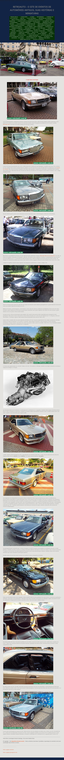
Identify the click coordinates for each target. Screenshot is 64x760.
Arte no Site (36, 29)
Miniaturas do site (25, 39)
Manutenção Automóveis (44, 25)
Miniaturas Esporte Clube (45, 23)
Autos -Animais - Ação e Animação (34, 26)
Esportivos (44, 32)
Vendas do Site (31, 25)
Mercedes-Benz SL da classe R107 (47, 255)
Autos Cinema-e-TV (31, 37)
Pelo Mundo (37, 22)
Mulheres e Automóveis (15, 26)
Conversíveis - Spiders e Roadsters (35, 30)
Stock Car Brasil (31, 18)
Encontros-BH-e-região (45, 18)
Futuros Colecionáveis (24, 29)
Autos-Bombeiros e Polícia (16, 36)
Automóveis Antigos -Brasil (34, 36)
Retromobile (40, 16)
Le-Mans (32, 16)
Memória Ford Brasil (44, 37)
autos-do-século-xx (46, 35)
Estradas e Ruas (48, 36)
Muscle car (35, 32)
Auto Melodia (41, 28)
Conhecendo (24, 16)
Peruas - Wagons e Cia (17, 30)
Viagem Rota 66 (49, 26)
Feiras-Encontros (33, 35)
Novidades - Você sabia (18, 37)
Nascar (22, 18)
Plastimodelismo (47, 29)
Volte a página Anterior (8, 749)
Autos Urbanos (42, 33)
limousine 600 (6, 124)
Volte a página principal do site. (10, 752)
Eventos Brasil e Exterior (17, 25)
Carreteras (21, 33)
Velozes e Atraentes (38, 39)
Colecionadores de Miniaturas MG (26, 23)
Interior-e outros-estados (35, 19)
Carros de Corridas (24, 32)
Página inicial (14, 16)
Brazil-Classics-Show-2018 (19, 19)
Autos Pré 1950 (31, 33)
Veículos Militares (30, 28)
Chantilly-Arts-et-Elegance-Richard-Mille (29, 21)
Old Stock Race (22, 35)
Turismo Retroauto (17, 28)
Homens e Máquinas (25, 22)
